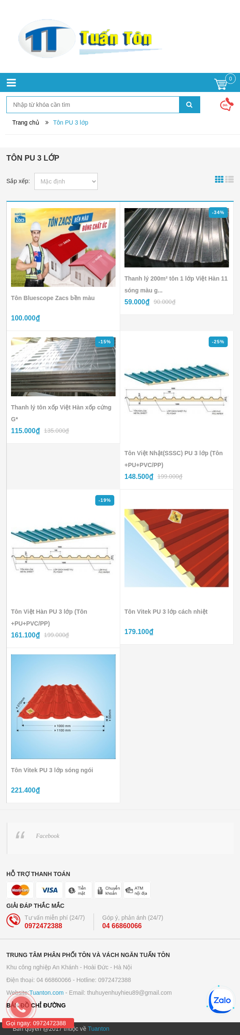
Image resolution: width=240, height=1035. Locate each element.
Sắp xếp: (18, 181)
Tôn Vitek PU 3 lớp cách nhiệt (165, 611)
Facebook (47, 836)
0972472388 (43, 925)
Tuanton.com (46, 992)
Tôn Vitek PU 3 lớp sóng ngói (52, 770)
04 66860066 (122, 925)
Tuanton (99, 1028)
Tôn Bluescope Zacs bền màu (53, 298)
